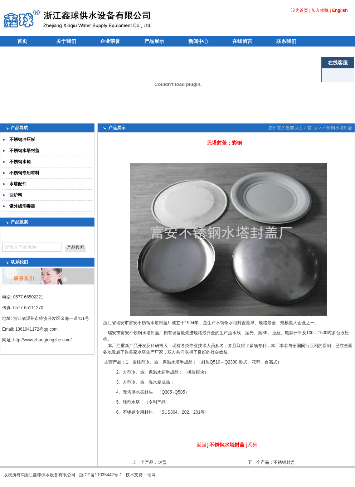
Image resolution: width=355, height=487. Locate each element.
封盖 (162, 462)
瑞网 (151, 474)
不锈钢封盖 (284, 462)
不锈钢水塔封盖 (337, 127)
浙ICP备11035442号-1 (100, 474)
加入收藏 (320, 10)
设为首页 (299, 10)
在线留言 (242, 41)
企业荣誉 (110, 41)
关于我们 (66, 41)
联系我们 (286, 41)
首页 (22, 41)
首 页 (312, 127)
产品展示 (154, 41)
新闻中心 (198, 41)
